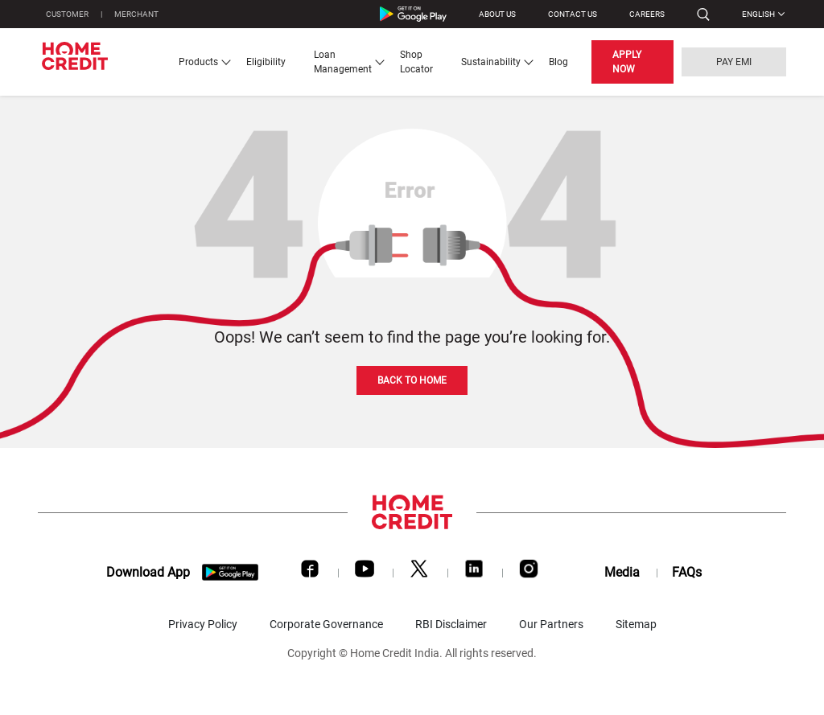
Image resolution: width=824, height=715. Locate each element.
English (758, 14)
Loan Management (343, 62)
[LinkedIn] (474, 572)
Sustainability (491, 62)
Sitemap (636, 624)
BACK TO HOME (412, 380)
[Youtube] (364, 572)
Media (622, 572)
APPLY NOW (626, 62)
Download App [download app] (148, 572)
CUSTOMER (67, 14)
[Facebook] (309, 572)
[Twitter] (419, 572)
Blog (558, 62)
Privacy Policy (202, 624)
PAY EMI (734, 62)
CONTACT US (572, 14)
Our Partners (551, 624)
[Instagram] (528, 572)
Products (198, 62)
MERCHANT (136, 14)
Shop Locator (416, 62)
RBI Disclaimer (451, 624)
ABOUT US (497, 14)
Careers (647, 14)
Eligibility (266, 62)
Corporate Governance (326, 624)
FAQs (687, 572)
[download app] (230, 572)
